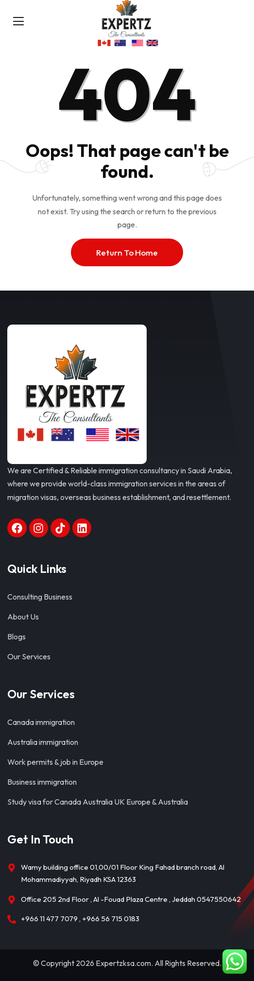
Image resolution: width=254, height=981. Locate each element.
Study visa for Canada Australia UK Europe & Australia (97, 802)
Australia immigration (42, 742)
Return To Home (127, 252)
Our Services (29, 656)
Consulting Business (39, 597)
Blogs (16, 636)
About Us (23, 616)
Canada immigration (41, 722)
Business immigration (42, 782)
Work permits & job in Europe (55, 762)
